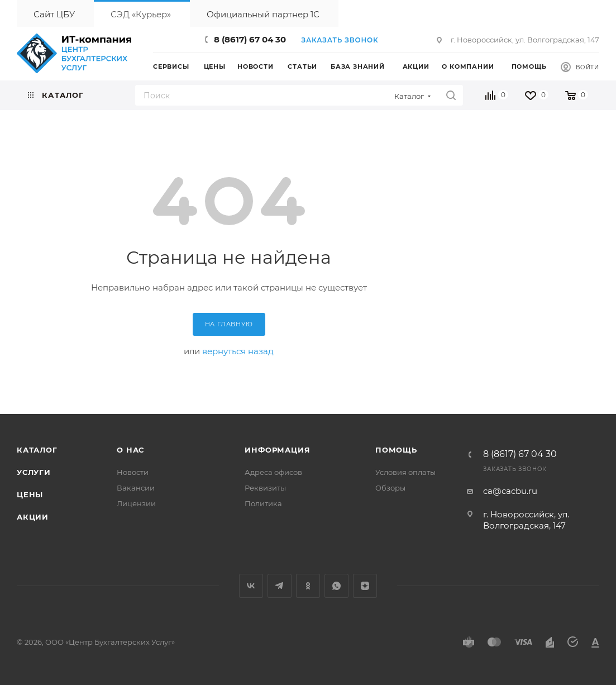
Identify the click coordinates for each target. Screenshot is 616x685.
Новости (133, 472)
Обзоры (390, 487)
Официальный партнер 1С (263, 14)
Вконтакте (251, 586)
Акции (33, 516)
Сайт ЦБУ (54, 14)
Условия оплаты (405, 472)
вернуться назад (238, 351)
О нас (130, 449)
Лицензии (136, 503)
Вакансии (136, 487)
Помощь (396, 449)
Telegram (280, 586)
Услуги (34, 472)
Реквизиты (265, 487)
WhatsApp (336, 586)
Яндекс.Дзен (365, 586)
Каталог (37, 449)
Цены (30, 494)
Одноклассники (308, 586)
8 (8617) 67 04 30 (250, 39)
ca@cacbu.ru (510, 491)
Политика (263, 503)
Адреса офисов (273, 472)
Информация (277, 449)
